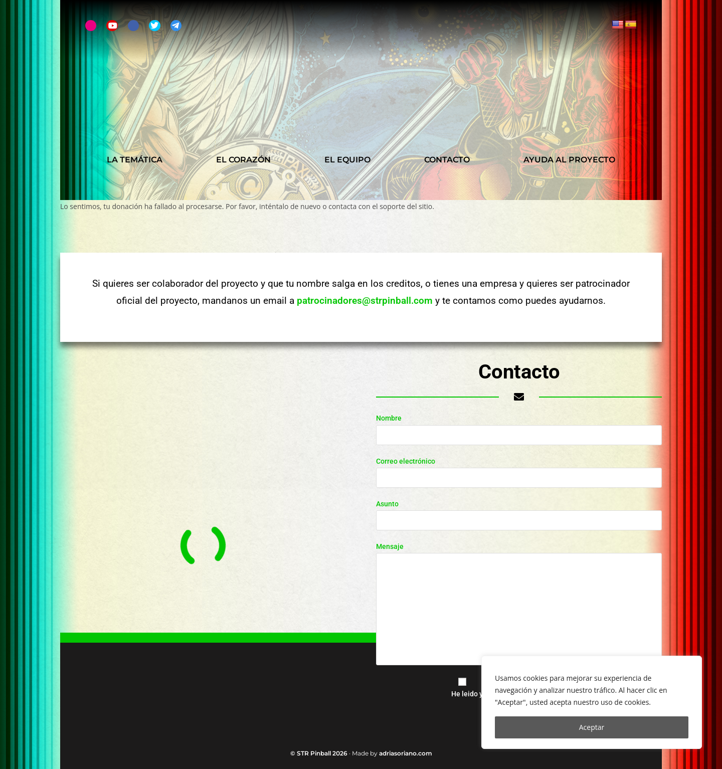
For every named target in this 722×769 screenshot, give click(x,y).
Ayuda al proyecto (569, 159)
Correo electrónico (519, 469)
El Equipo (347, 159)
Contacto (447, 159)
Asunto (519, 512)
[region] (591, 702)
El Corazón (243, 159)
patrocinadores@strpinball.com (365, 300)
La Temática (134, 159)
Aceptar (591, 727)
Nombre (519, 426)
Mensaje (519, 577)
